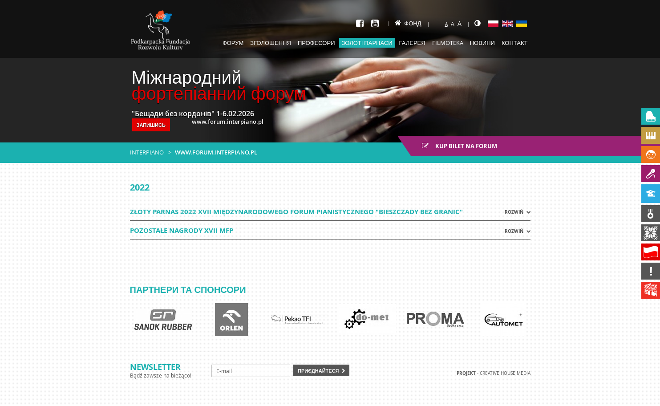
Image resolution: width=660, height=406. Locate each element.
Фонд (408, 23)
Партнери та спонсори (188, 290)
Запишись (151, 125)
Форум (233, 43)
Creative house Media (505, 373)
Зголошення (270, 43)
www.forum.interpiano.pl (216, 152)
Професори (316, 43)
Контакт (515, 43)
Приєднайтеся (318, 370)
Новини (482, 43)
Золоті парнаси (367, 43)
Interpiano (147, 152)
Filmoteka (447, 43)
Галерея (412, 43)
